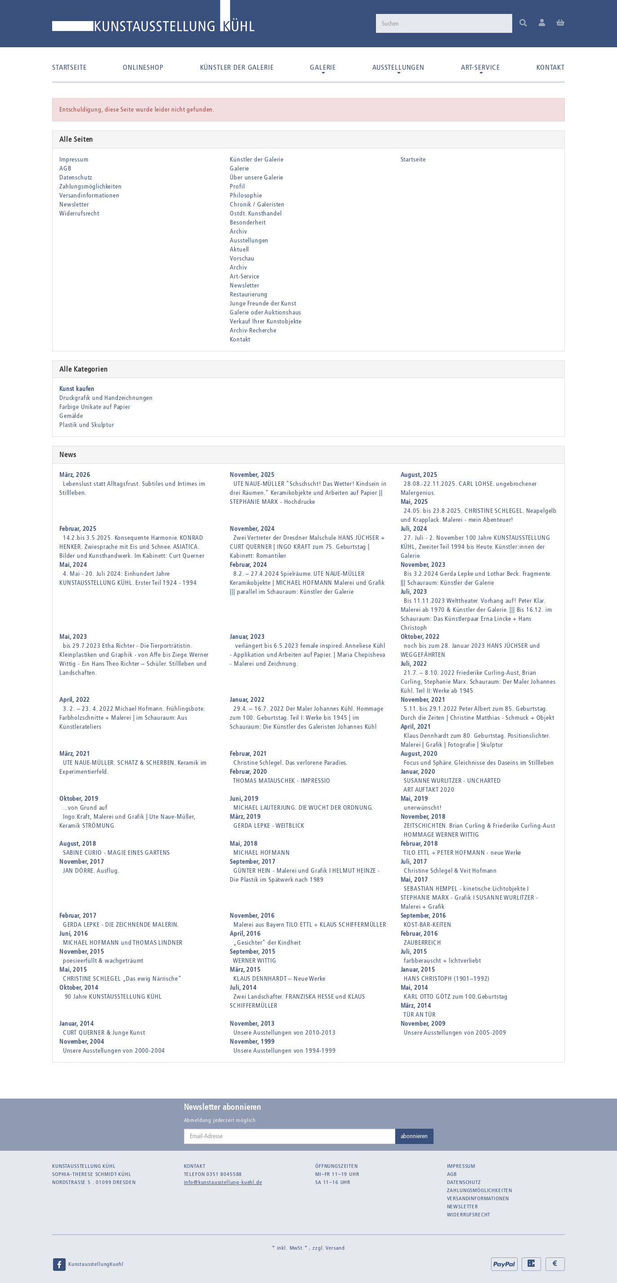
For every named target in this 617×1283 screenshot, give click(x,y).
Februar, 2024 (248, 565)
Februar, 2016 (419, 934)
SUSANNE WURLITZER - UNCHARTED (452, 781)
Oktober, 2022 (420, 637)
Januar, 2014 (76, 1023)
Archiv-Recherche (253, 330)
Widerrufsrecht (79, 213)
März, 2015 (245, 969)
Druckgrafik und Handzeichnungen (106, 398)
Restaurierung (249, 294)
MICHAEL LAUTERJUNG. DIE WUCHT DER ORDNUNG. (303, 808)
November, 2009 (423, 1023)
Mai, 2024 (73, 565)
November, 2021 (423, 700)
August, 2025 (419, 475)
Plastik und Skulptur (86, 425)
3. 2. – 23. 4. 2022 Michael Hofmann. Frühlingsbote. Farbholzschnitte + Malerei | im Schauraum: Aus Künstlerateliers (132, 718)
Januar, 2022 (247, 700)
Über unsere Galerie (256, 177)
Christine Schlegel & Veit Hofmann (450, 871)
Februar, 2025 (78, 529)
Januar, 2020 (418, 772)
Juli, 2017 (414, 862)
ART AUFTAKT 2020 (428, 790)
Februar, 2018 (419, 844)
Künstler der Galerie (237, 67)
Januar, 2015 (418, 969)
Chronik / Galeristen (257, 204)
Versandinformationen (89, 195)
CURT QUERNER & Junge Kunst (104, 1032)
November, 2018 (423, 817)
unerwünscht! (423, 808)
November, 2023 (423, 565)
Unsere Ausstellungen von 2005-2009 (455, 1032)
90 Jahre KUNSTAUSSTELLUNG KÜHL (112, 996)
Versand (335, 1248)
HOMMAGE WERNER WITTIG (441, 835)
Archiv (238, 231)
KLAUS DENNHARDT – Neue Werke (279, 978)
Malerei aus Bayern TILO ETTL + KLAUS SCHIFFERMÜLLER (309, 925)
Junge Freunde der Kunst (263, 303)
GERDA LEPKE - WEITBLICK (268, 826)
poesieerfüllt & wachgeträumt (103, 960)
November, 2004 (81, 1041)
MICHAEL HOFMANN (261, 853)
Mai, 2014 (415, 987)
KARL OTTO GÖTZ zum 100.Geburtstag (456, 996)
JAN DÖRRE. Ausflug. (91, 871)
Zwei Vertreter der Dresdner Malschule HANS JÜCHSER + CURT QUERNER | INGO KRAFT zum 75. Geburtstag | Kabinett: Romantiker (307, 547)
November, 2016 (252, 916)
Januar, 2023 (247, 637)
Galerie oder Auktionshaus (265, 312)
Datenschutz (75, 177)
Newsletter (74, 204)
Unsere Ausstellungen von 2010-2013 (284, 1032)
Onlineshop (143, 67)
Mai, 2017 (415, 880)
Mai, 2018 (244, 844)
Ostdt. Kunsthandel (256, 213)
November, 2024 (252, 529)
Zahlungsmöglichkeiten (90, 186)
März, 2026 (74, 475)
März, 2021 (74, 754)
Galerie (323, 68)
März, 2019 (245, 817)
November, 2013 (252, 1023)
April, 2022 (74, 700)
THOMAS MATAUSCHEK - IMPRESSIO (281, 781)
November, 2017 (81, 862)
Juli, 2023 (414, 592)
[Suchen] (443, 23)
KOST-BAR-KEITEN (428, 925)
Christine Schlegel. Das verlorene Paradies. (290, 763)
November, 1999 (252, 1041)
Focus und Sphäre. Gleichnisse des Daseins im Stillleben (479, 763)
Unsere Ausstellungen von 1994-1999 (284, 1050)
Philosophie (246, 195)
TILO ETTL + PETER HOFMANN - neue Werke (462, 853)
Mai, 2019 (415, 799)
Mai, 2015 (73, 969)
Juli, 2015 (414, 952)
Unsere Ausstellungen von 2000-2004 (114, 1050)
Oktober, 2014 (78, 987)
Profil (237, 186)
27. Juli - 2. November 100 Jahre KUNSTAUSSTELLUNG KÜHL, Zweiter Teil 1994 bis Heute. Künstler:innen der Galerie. (475, 547)
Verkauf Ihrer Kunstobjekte (266, 321)
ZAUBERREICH (422, 943)
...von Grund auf (85, 808)
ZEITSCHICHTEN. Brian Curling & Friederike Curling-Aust (479, 826)
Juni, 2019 (244, 799)
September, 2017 (253, 862)
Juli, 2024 (414, 529)
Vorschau (242, 258)
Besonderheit (247, 222)
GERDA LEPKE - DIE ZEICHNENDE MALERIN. (121, 925)
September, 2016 (424, 916)
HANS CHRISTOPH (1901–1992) (447, 978)
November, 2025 (252, 475)
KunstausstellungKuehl (87, 1264)
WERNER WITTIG (255, 960)
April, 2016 (245, 934)
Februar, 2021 (248, 754)
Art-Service (480, 68)
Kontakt (551, 67)
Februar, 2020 (248, 772)
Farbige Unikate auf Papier (94, 407)
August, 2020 (419, 754)
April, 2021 (416, 727)
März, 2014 (416, 1005)
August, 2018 (77, 844)
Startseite (69, 67)
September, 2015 (253, 952)
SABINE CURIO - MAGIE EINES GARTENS (116, 853)
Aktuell (239, 249)
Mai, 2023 (73, 637)
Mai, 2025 (415, 502)
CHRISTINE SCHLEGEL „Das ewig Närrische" (122, 978)
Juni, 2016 (73, 934)
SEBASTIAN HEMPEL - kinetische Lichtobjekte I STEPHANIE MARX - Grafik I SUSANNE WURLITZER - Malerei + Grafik (469, 898)
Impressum (74, 159)
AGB (65, 168)
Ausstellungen (398, 68)
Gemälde (71, 416)
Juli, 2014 (243, 987)
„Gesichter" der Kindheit (267, 943)
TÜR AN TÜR (419, 1014)
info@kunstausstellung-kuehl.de (223, 1182)
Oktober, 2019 (78, 799)
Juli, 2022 (414, 664)
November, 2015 (81, 952)
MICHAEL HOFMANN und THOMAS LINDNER (123, 943)
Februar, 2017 (78, 916)
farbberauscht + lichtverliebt (442, 960)
